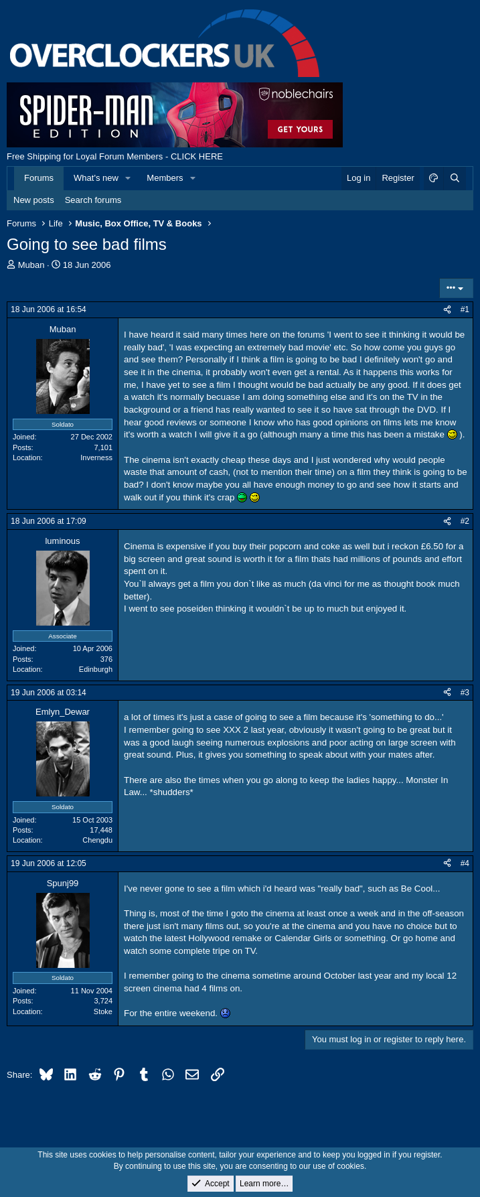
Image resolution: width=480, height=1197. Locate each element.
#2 (465, 521)
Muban (31, 265)
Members (165, 178)
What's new (96, 178)
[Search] (454, 178)
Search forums (93, 200)
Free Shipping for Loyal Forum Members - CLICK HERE (115, 156)
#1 (465, 309)
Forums (39, 178)
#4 (465, 863)
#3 (465, 692)
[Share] (447, 310)
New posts (33, 200)
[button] (128, 178)
